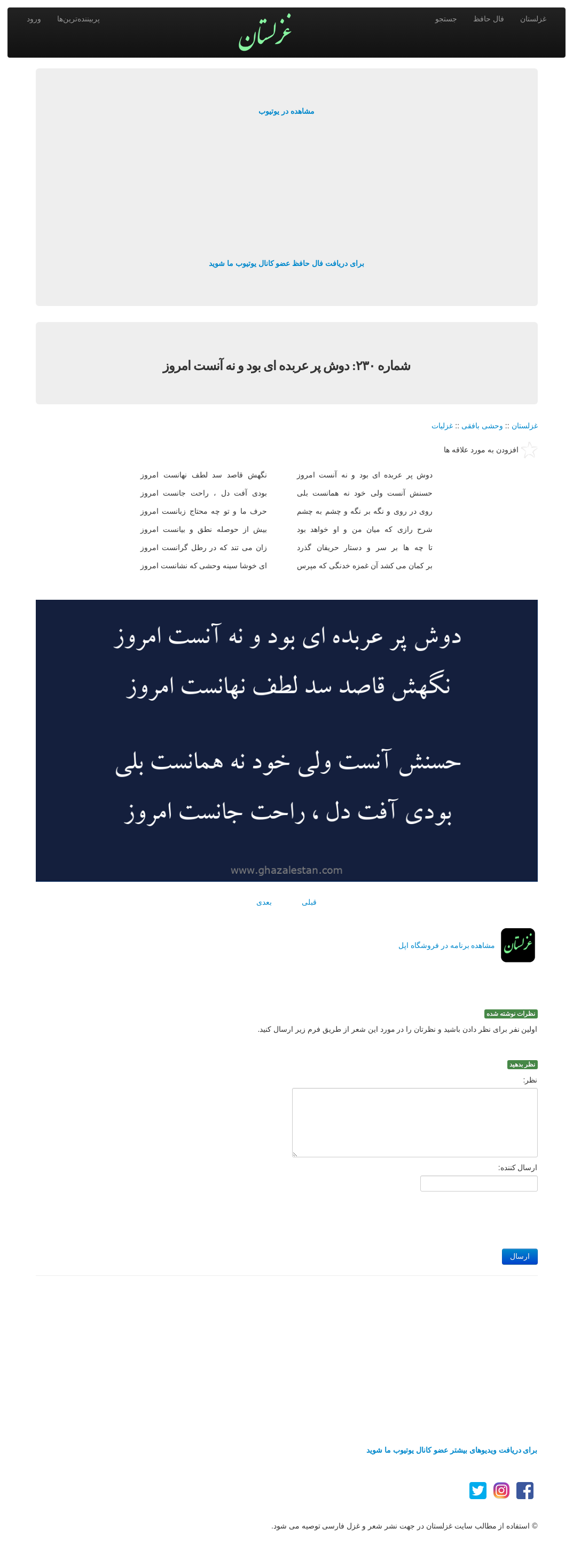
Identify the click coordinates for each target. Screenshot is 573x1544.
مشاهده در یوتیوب (286, 111)
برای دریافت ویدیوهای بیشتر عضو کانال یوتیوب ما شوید (451, 1450)
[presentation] (456, 1217)
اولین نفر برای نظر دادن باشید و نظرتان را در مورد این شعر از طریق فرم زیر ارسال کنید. (398, 1029)
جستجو (446, 18)
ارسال (520, 1256)
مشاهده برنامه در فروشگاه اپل (447, 945)
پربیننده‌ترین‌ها (78, 18)
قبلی (309, 902)
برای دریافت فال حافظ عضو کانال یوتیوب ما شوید (286, 263)
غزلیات (442, 425)
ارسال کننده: (518, 1167)
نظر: (530, 1080)
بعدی (264, 902)
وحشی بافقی (482, 425)
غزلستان (533, 18)
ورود (34, 18)
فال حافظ (488, 18)
